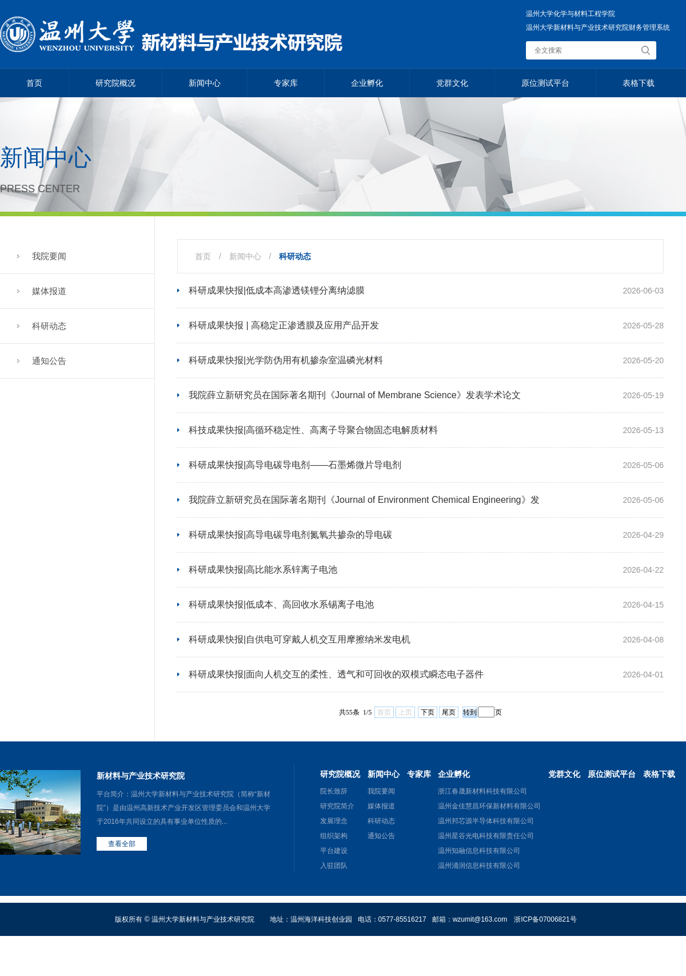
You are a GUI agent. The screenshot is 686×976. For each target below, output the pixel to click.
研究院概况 (115, 83)
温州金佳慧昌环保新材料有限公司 (489, 806)
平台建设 (334, 851)
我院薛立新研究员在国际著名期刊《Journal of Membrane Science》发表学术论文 (355, 395)
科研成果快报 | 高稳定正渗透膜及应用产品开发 (284, 325)
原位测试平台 (545, 83)
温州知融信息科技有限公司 (479, 851)
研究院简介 (337, 806)
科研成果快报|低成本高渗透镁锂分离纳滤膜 (277, 290)
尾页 (449, 712)
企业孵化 (367, 83)
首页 (34, 83)
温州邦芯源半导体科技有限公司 (486, 821)
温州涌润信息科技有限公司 (479, 866)
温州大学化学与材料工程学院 (570, 14)
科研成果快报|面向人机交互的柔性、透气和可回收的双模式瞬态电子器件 (336, 674)
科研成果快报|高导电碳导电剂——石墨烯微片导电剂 (295, 465)
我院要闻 (49, 256)
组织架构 (334, 836)
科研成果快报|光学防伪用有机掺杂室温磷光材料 (286, 360)
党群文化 (452, 83)
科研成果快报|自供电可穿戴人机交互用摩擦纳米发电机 (299, 639)
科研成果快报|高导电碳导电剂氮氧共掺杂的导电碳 (290, 534)
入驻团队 (334, 866)
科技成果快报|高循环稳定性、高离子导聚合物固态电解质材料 (313, 430)
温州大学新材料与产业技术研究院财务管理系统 (598, 27)
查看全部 (121, 844)
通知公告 (49, 361)
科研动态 (49, 326)
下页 (427, 712)
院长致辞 (334, 791)
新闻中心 (205, 83)
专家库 (286, 83)
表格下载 (639, 83)
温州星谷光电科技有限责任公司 (486, 836)
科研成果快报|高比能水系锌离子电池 (263, 569)
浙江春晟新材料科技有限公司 (482, 791)
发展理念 (334, 821)
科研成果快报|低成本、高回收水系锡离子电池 (281, 604)
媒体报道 (49, 291)
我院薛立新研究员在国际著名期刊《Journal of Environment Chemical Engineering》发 (364, 500)
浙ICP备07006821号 (545, 919)
